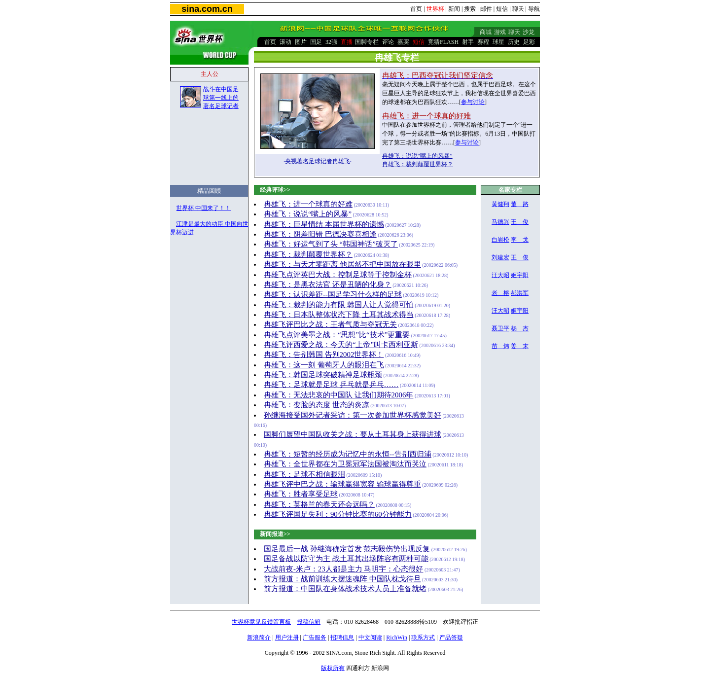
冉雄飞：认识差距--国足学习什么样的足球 (333, 294)
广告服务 (314, 637)
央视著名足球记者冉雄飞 (317, 161)
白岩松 (500, 239)
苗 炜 (500, 346)
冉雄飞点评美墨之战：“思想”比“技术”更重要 (337, 335)
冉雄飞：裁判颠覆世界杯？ (417, 164)
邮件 (486, 8)
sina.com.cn (206, 9)
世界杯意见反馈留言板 (261, 621)
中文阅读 (370, 637)
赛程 (483, 41)
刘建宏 (500, 257)
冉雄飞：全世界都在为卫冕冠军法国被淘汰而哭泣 (345, 464)
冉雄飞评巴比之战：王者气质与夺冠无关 (330, 324)
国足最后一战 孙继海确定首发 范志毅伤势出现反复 (347, 549)
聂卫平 (500, 328)
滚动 (285, 41)
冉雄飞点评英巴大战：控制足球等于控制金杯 (338, 275)
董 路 (520, 204)
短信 (502, 8)
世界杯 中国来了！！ (203, 208)
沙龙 (528, 32)
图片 (301, 41)
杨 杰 (520, 328)
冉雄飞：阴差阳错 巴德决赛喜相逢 (320, 234)
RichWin (396, 637)
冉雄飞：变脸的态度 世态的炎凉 (316, 405)
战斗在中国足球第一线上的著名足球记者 (221, 97)
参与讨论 (473, 102)
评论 (388, 41)
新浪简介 (259, 637)
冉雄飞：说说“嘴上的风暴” (417, 155)
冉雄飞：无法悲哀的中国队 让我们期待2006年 (339, 395)
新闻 (454, 8)
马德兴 (500, 221)
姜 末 (520, 346)
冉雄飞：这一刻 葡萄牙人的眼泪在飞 (324, 365)
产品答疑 (451, 637)
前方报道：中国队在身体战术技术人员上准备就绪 (345, 589)
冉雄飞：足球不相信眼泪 (304, 474)
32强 (331, 41)
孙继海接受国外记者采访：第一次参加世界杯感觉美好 (352, 415)
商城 (486, 32)
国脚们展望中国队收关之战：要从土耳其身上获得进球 (352, 434)
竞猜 (434, 41)
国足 (316, 41)
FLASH (449, 41)
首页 (416, 8)
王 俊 (520, 221)
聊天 (518, 8)
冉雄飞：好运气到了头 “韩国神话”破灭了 (331, 244)
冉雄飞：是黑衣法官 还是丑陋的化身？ (327, 284)
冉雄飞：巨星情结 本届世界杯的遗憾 (324, 224)
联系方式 (423, 637)
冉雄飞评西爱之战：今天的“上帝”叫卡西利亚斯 (341, 345)
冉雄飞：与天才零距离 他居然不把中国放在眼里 (342, 264)
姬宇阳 (520, 275)
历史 (514, 41)
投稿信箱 (308, 621)
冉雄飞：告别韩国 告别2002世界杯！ (324, 354)
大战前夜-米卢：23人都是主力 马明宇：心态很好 (344, 569)
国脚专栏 (367, 41)
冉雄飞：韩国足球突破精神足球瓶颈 (323, 375)
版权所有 (333, 668)
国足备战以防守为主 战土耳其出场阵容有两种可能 (346, 559)
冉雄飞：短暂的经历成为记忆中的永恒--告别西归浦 (347, 454)
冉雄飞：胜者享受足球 (301, 494)
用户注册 (287, 637)
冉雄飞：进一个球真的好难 (308, 204)
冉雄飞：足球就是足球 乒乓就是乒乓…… (331, 385)
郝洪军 (520, 292)
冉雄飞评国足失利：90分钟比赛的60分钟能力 (338, 514)
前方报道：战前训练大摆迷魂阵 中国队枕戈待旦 (342, 579)
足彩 (529, 41)
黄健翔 (500, 204)
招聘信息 (342, 637)
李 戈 (520, 239)
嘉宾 (403, 41)
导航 (534, 8)
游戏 (500, 32)
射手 (468, 41)
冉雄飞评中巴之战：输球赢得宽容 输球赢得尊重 (342, 484)
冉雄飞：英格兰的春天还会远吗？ (319, 504)
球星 (498, 41)
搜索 (470, 8)
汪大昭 (500, 275)
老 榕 (500, 292)
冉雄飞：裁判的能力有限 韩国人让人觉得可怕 (339, 305)
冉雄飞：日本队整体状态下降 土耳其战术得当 (339, 315)
